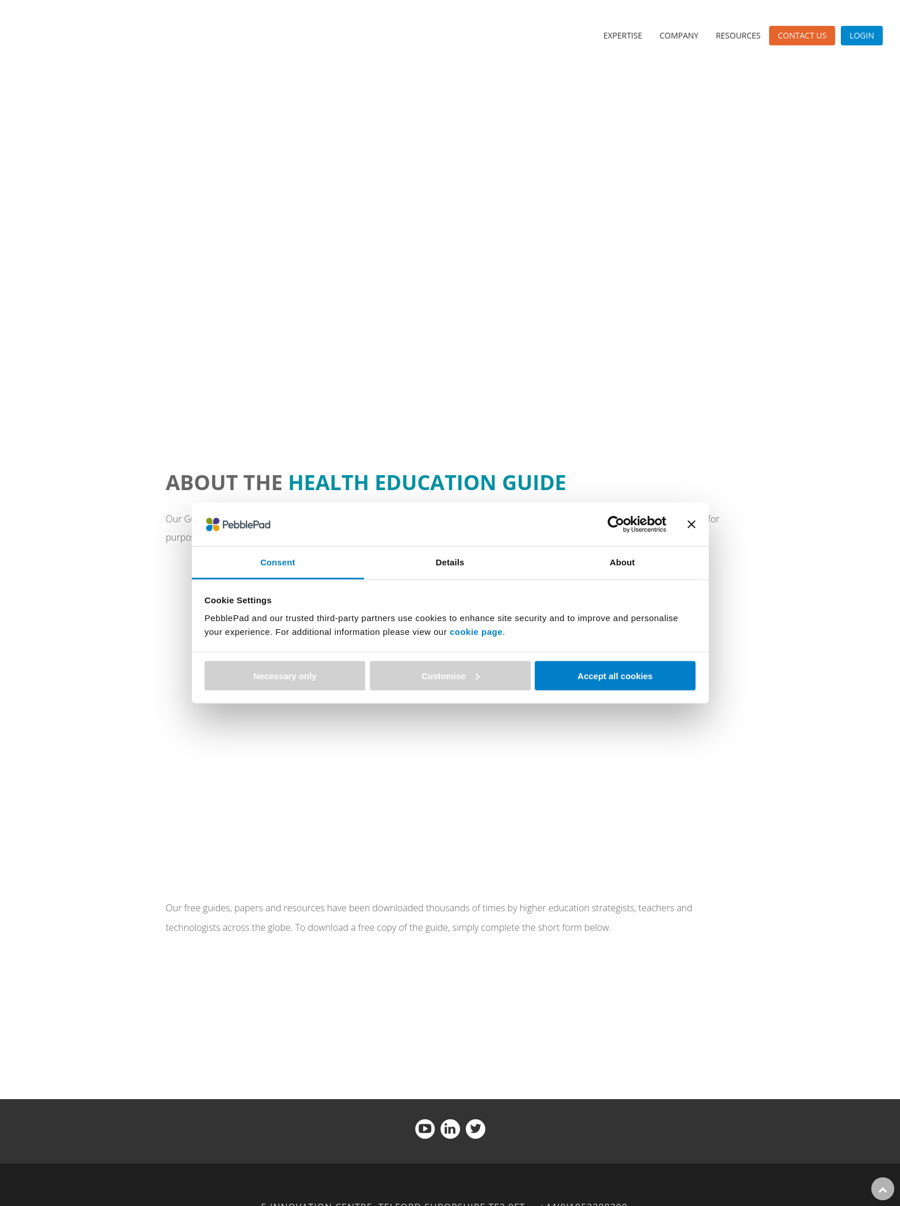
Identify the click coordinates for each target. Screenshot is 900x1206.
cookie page (476, 632)
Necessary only (284, 675)
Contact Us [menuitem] (802, 35)
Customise (451, 675)
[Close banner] (691, 524)
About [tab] (622, 562)
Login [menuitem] (861, 35)
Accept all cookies (615, 675)
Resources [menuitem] (738, 35)
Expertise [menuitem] (622, 35)
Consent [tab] (277, 562)
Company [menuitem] (678, 35)
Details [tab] (450, 562)
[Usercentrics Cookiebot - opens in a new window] (616, 524)
